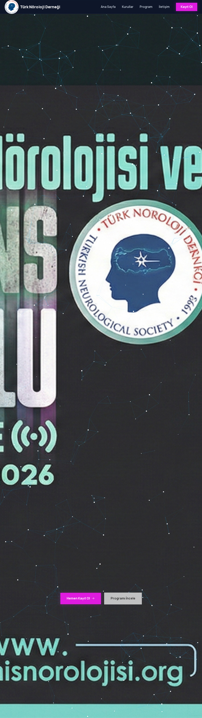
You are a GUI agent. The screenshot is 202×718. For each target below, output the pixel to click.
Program (146, 7)
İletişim (164, 7)
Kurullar (127, 7)
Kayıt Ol (187, 7)
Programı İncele (123, 598)
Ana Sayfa (108, 7)
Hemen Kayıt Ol (81, 598)
